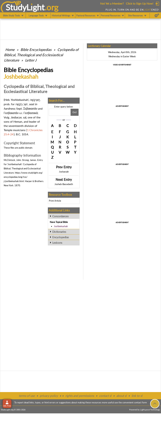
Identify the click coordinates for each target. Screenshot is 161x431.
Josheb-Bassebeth (64, 184)
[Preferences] (156, 15)
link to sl (137, 396)
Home (10, 49)
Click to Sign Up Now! (139, 3)
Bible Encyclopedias (36, 49)
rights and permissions (79, 396)
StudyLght (25, 7)
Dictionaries (59, 231)
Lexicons (57, 242)
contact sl (105, 396)
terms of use (27, 396)
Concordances (60, 216)
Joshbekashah (61, 226)
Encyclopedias (60, 237)
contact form (140, 402)
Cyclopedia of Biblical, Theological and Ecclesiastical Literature (41, 54)
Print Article (55, 200)
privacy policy (49, 396)
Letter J (30, 60)
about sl (121, 396)
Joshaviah (64, 171)
